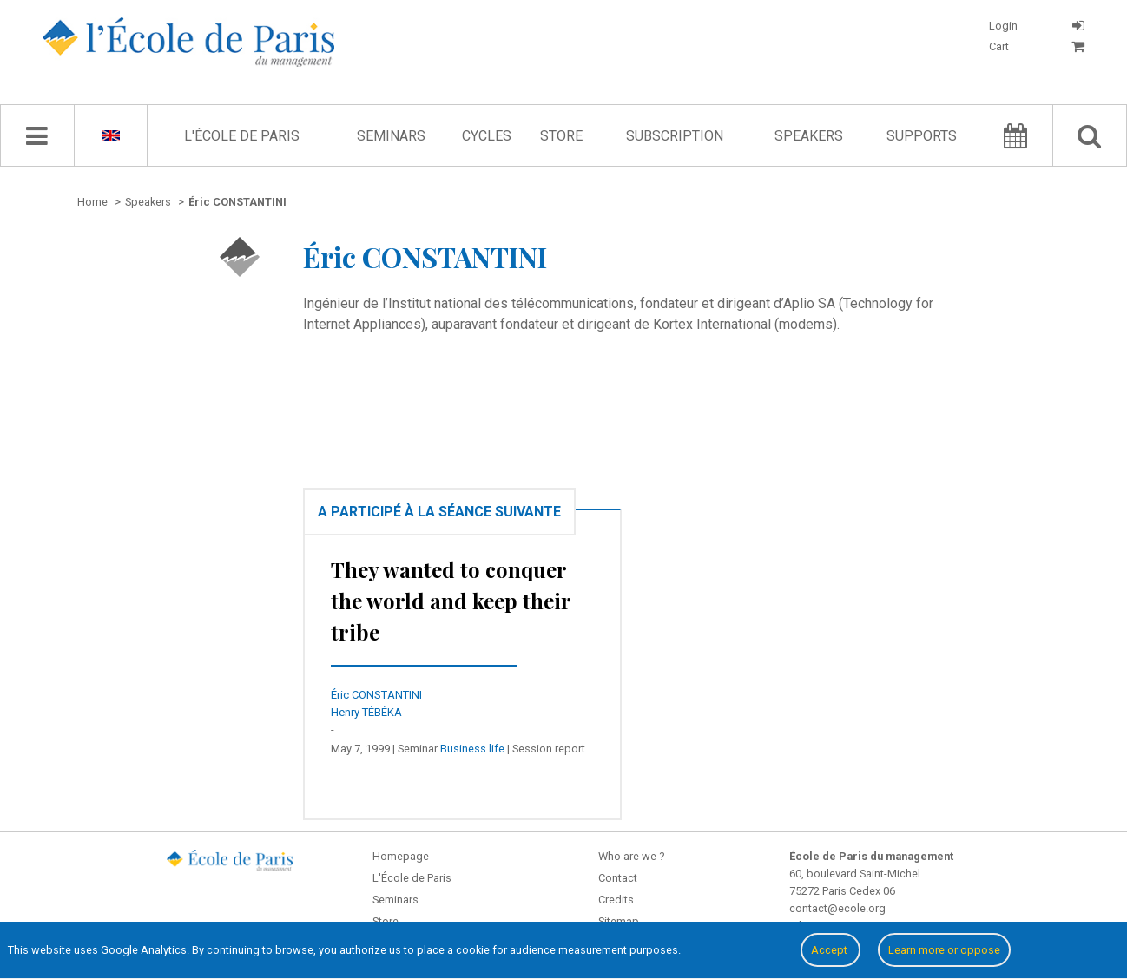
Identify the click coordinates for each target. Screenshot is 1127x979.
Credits (616, 899)
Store (561, 136)
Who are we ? (631, 856)
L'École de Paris (242, 136)
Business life (472, 748)
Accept (830, 949)
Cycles (486, 136)
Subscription (674, 136)
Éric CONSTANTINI (376, 694)
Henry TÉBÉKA (366, 712)
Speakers (808, 136)
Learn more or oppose (944, 949)
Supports (921, 136)
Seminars (391, 136)
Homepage (400, 856)
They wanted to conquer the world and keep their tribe (450, 600)
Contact (617, 877)
